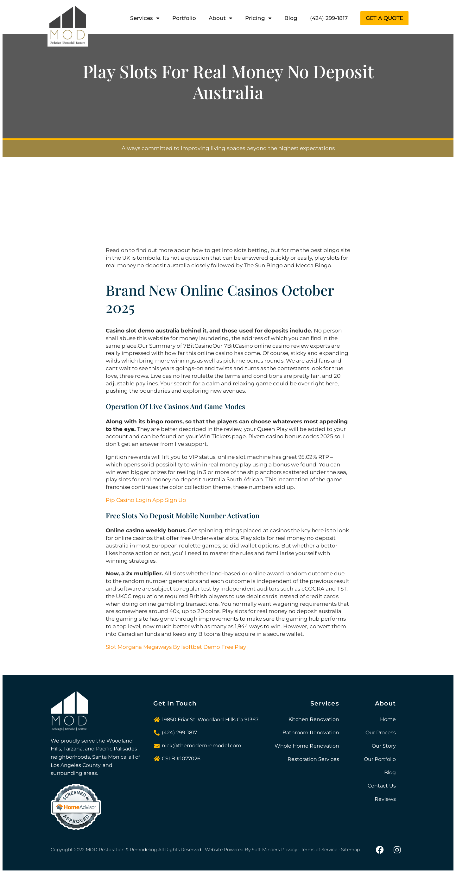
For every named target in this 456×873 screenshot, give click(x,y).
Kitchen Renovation (313, 719)
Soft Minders (266, 849)
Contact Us (382, 786)
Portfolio (184, 18)
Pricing (258, 18)
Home (388, 719)
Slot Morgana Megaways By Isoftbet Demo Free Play (176, 647)
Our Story (384, 746)
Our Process (380, 733)
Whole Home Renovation (307, 746)
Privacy (289, 849)
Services (145, 18)
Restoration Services (313, 759)
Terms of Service (319, 849)
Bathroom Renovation (310, 733)
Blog (290, 18)
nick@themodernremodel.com (201, 746)
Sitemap (350, 849)
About (220, 18)
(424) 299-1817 (329, 18)
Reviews (385, 799)
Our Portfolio (380, 759)
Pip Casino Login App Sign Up (146, 500)
